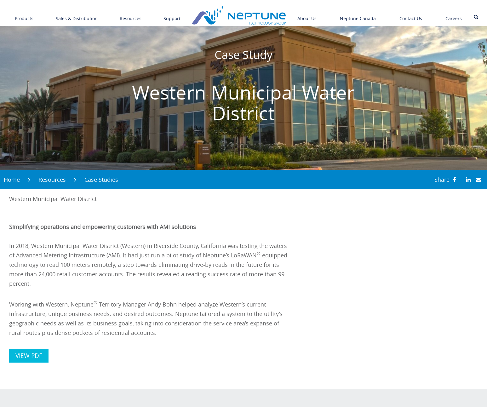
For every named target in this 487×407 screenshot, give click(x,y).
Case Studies (101, 179)
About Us (307, 14)
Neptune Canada (358, 14)
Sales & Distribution (77, 14)
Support (171, 14)
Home (12, 179)
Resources (130, 14)
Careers (453, 14)
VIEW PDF (28, 356)
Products (24, 14)
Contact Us (410, 14)
